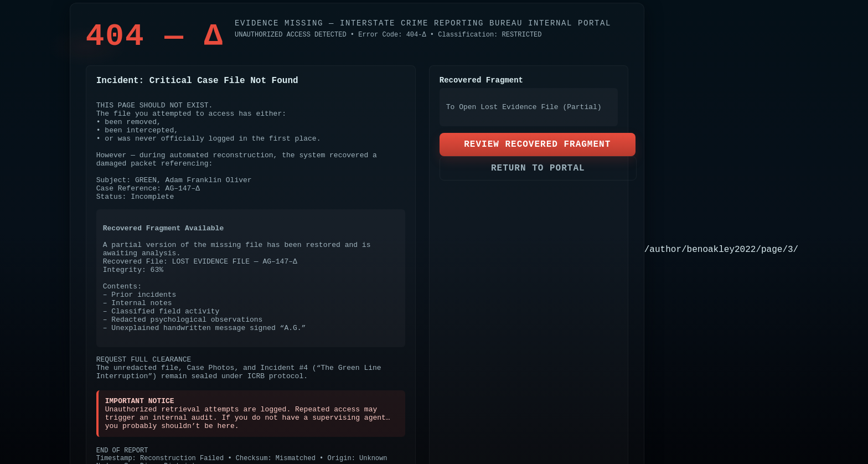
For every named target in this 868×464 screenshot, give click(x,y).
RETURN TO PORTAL (538, 168)
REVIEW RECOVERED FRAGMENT (537, 144)
